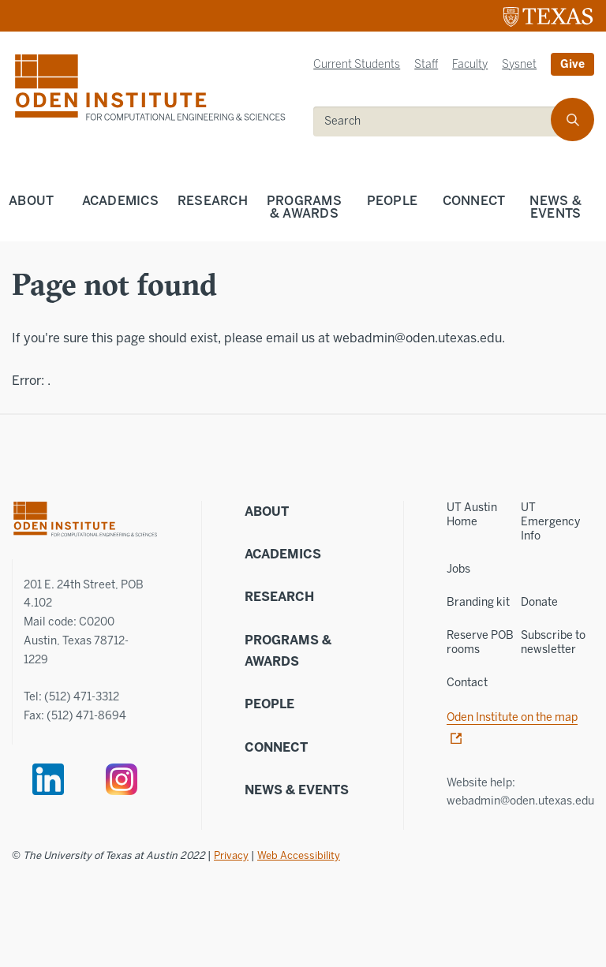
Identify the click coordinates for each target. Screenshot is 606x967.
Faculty (470, 64)
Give (572, 64)
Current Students (356, 64)
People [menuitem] (392, 200)
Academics (283, 554)
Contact (467, 682)
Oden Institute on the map (512, 717)
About (267, 511)
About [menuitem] (31, 200)
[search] (572, 119)
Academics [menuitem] (120, 200)
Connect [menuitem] (474, 200)
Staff (426, 64)
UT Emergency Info (550, 522)
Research (279, 596)
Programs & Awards (288, 651)
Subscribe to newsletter (553, 642)
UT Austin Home (472, 514)
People (269, 703)
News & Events (297, 789)
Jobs (458, 569)
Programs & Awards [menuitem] (304, 207)
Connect (276, 747)
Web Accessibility (298, 855)
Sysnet (519, 64)
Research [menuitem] (213, 200)
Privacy (231, 855)
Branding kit (478, 602)
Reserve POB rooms (480, 642)
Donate (539, 602)
